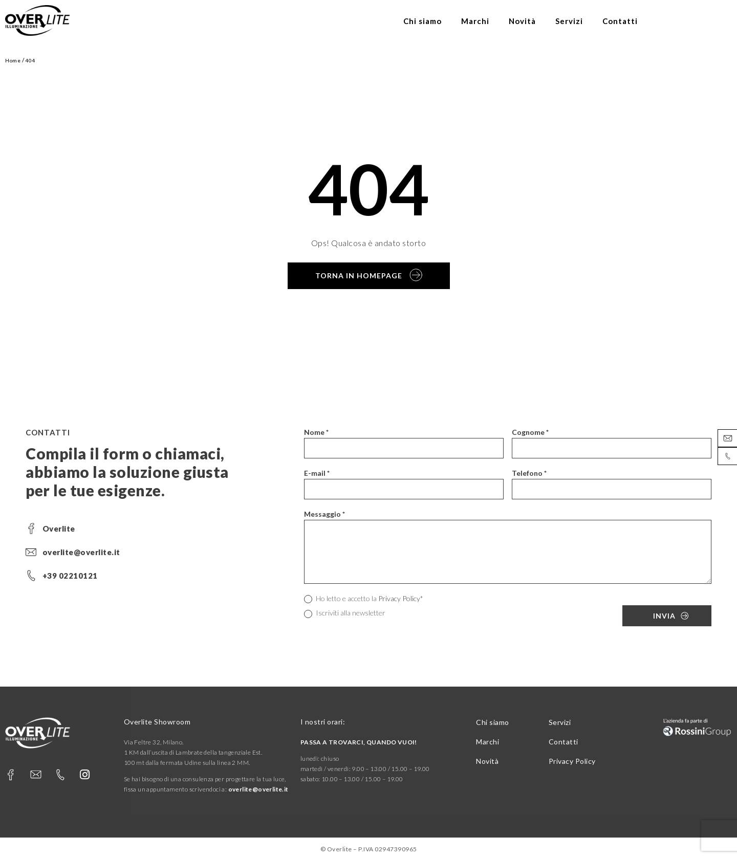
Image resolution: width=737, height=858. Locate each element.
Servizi (569, 21)
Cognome (530, 432)
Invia (664, 615)
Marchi (475, 21)
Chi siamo (422, 21)
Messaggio (324, 514)
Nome (316, 432)
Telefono (529, 473)
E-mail (317, 473)
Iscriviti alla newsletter (344, 613)
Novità (522, 21)
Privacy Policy (399, 598)
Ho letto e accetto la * (363, 599)
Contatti (620, 21)
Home (12, 60)
